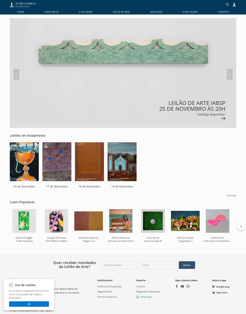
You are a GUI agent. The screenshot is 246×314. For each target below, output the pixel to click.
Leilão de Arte (121, 11)
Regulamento (104, 291)
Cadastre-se (51, 11)
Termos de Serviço (107, 296)
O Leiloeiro (86, 11)
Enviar (187, 265)
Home (20, 11)
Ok (29, 304)
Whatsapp (144, 296)
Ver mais (231, 195)
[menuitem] (20, 12)
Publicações (190, 11)
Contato (223, 11)
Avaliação (156, 11)
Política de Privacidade (109, 286)
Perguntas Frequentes (148, 291)
